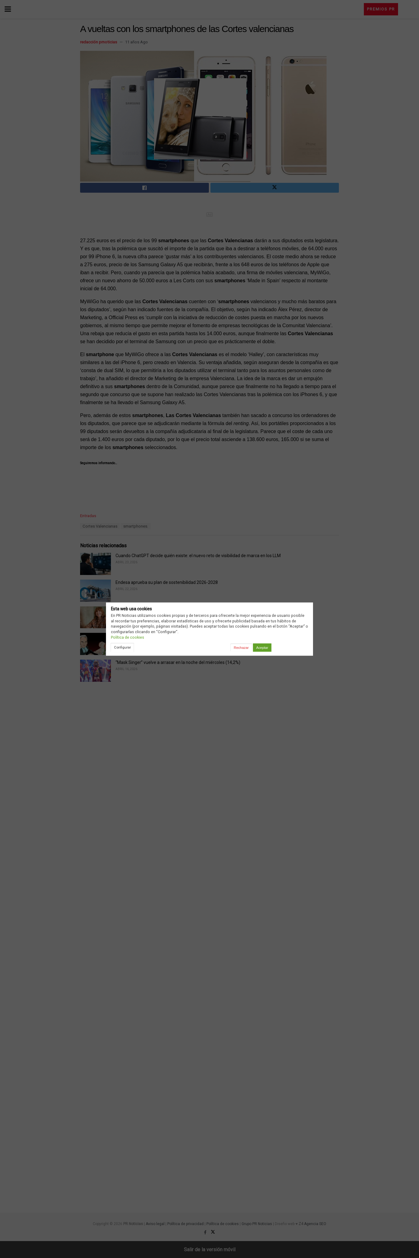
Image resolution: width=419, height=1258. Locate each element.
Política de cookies (127, 637)
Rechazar (241, 647)
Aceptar (262, 647)
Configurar (122, 647)
